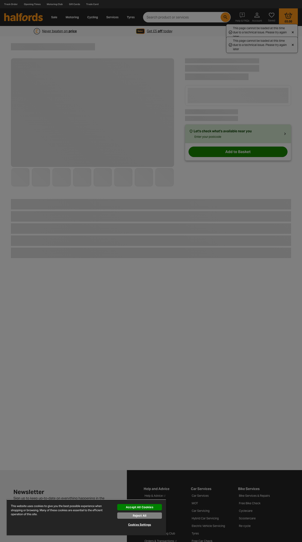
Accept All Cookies (139, 507)
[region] (86, 517)
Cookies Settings (139, 524)
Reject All (139, 515)
